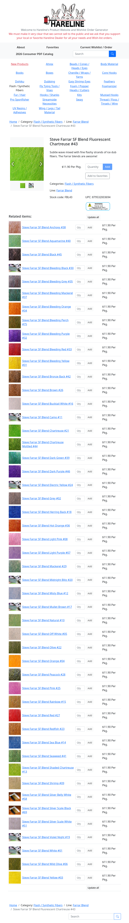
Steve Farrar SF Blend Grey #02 (41, 498)
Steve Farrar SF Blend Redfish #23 (43, 729)
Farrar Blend (81, 122)
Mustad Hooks (109, 95)
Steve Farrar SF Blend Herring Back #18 (47, 512)
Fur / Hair (20, 95)
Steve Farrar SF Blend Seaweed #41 (44, 756)
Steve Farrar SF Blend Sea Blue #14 (44, 742)
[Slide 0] (22, 185)
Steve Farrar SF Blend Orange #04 (43, 661)
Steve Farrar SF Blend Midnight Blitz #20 (47, 580)
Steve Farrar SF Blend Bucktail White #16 (47, 404)
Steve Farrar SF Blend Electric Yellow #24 (47, 485)
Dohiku (19, 81)
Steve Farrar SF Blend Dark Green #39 (46, 458)
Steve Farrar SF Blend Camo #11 (42, 417)
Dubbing (49, 81)
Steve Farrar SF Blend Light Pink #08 (45, 539)
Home (13, 122)
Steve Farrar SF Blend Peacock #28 (43, 674)
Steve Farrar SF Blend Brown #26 (42, 390)
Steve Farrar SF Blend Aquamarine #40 (46, 241)
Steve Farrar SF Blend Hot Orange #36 (46, 525)
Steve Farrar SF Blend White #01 (42, 850)
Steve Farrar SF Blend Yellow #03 (42, 877)
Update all (93, 217)
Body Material (109, 64)
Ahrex (49, 64)
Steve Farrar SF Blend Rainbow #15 (44, 702)
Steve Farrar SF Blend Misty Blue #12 (45, 593)
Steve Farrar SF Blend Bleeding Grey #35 (47, 281)
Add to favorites (98, 176)
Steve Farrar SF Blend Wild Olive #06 (45, 864)
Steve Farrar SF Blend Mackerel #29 (44, 566)
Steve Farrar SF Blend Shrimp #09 (43, 783)
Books (20, 73)
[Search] (91, 54)
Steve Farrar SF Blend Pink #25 (41, 688)
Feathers (109, 81)
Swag (79, 99)
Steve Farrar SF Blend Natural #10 (43, 620)
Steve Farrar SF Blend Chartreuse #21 (45, 430)
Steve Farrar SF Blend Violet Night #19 (46, 837)
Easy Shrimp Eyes (79, 81)
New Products (19, 64)
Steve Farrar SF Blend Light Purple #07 (46, 553)
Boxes (49, 73)
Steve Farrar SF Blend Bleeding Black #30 (48, 268)
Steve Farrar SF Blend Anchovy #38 (44, 227)
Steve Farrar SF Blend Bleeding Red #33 (47, 349)
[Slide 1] (31, 185)
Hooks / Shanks (49, 95)
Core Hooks (109, 73)
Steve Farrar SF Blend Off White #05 (44, 634)
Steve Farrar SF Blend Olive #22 (41, 647)
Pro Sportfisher (19, 99)
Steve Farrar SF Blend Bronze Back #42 (46, 376)
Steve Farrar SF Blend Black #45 (42, 254)
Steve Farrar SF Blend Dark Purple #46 (46, 471)
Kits (79, 95)
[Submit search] (112, 54)
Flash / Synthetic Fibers (48, 122)
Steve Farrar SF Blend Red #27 (41, 715)
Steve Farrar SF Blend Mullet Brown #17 (47, 607)
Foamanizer (109, 86)
